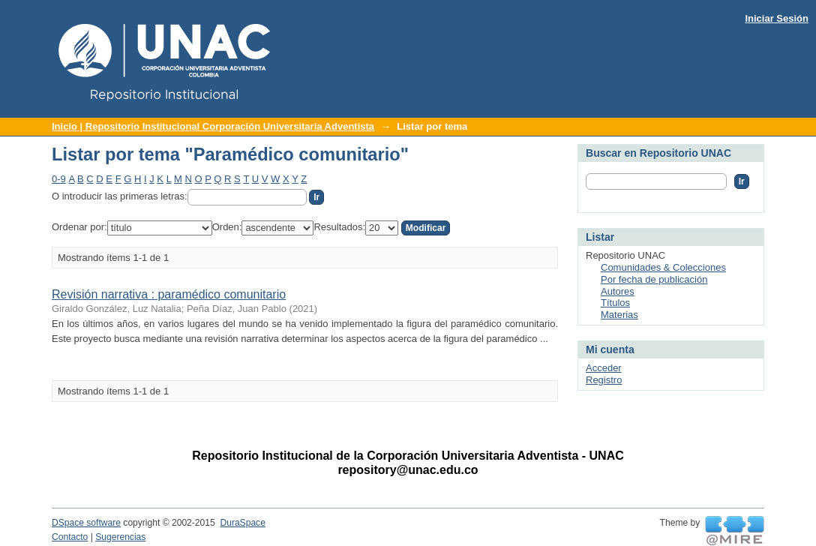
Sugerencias (120, 537)
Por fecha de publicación (654, 279)
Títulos (615, 302)
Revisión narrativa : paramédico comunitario (169, 294)
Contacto (70, 537)
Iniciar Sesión (776, 18)
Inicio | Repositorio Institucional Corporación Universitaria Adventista (213, 126)
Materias (619, 314)
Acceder (604, 368)
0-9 (59, 178)
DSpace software (86, 523)
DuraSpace (242, 523)
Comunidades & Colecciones (663, 267)
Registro (604, 380)
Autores (617, 291)
